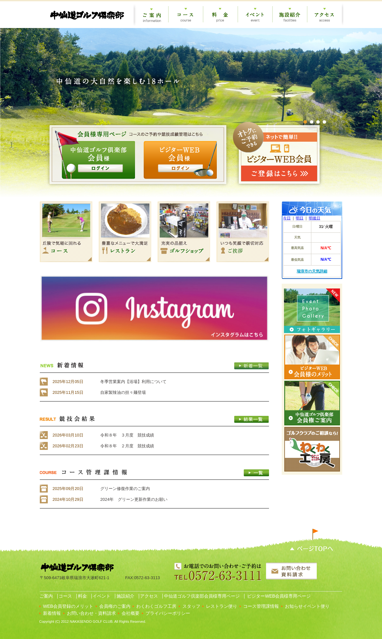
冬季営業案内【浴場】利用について (133, 381)
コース (65, 596)
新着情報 (52, 613)
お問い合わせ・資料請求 (91, 613)
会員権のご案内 (115, 606)
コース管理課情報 (261, 606)
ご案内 (45, 596)
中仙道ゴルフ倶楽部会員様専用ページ (201, 596)
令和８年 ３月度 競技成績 (127, 435)
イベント (101, 596)
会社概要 (130, 613)
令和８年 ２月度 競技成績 (127, 446)
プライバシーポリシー (167, 613)
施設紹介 (124, 596)
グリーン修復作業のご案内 (125, 488)
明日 (299, 218)
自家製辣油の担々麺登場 (123, 392)
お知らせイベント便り (307, 606)
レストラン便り (221, 606)
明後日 (314, 218)
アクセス (148, 596)
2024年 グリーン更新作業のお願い (133, 499)
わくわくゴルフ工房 (156, 606)
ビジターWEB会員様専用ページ (278, 596)
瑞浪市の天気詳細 (312, 271)
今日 (287, 218)
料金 (82, 596)
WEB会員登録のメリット (68, 606)
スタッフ (191, 606)
